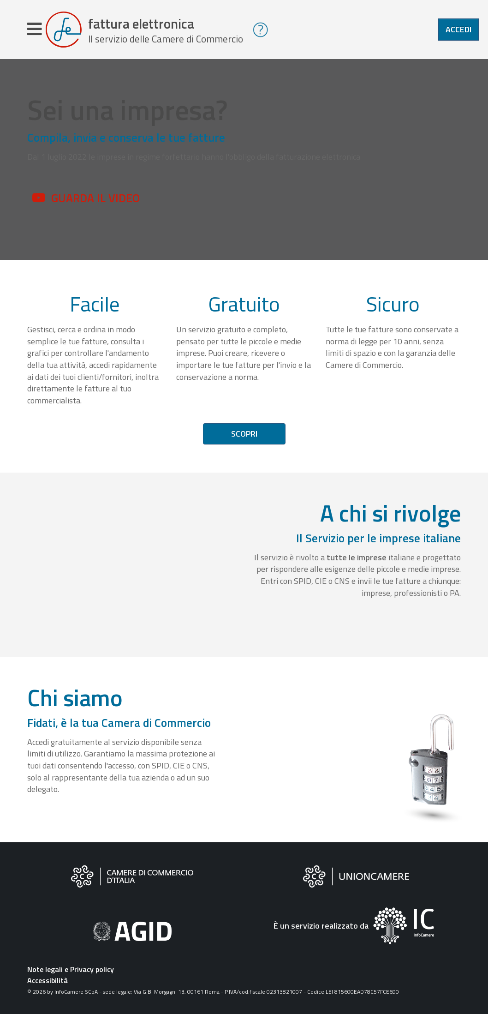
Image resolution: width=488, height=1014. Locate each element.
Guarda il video (95, 198)
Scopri (244, 433)
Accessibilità (47, 980)
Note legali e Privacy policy (70, 969)
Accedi (458, 29)
